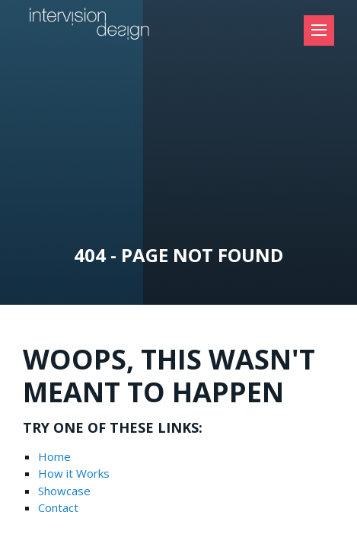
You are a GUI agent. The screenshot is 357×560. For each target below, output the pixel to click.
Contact (58, 507)
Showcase (64, 490)
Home (54, 456)
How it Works (74, 473)
